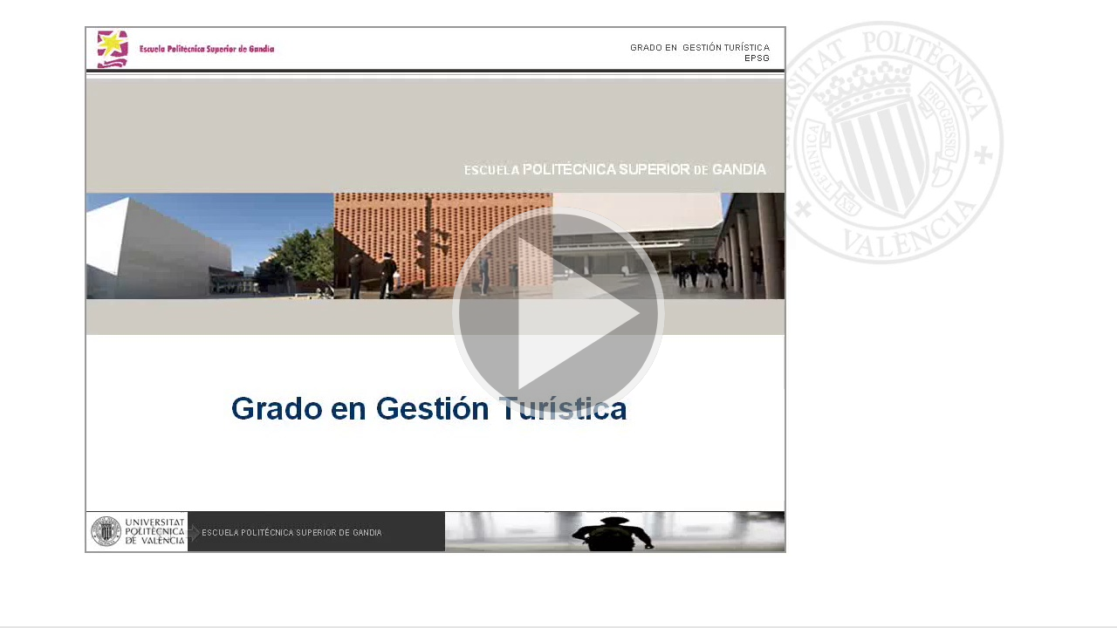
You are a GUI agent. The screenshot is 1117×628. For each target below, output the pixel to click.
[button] (558, 314)
